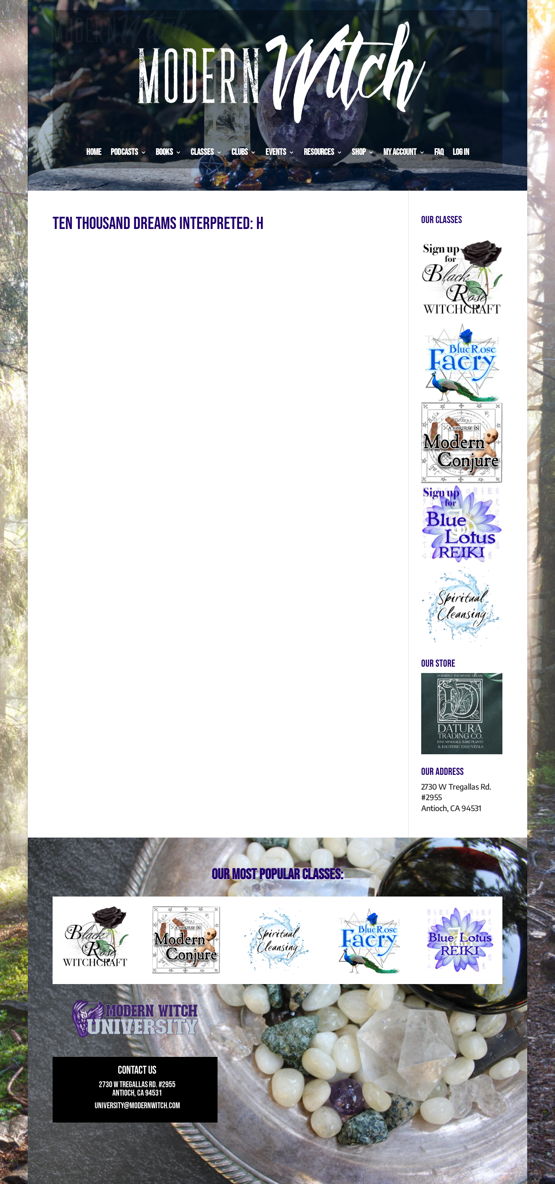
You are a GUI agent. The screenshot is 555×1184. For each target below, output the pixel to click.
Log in (461, 152)
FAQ (438, 152)
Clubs (239, 152)
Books (164, 152)
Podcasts (124, 152)
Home (93, 152)
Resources (319, 152)
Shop (359, 152)
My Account (400, 152)
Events (276, 152)
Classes (202, 152)
